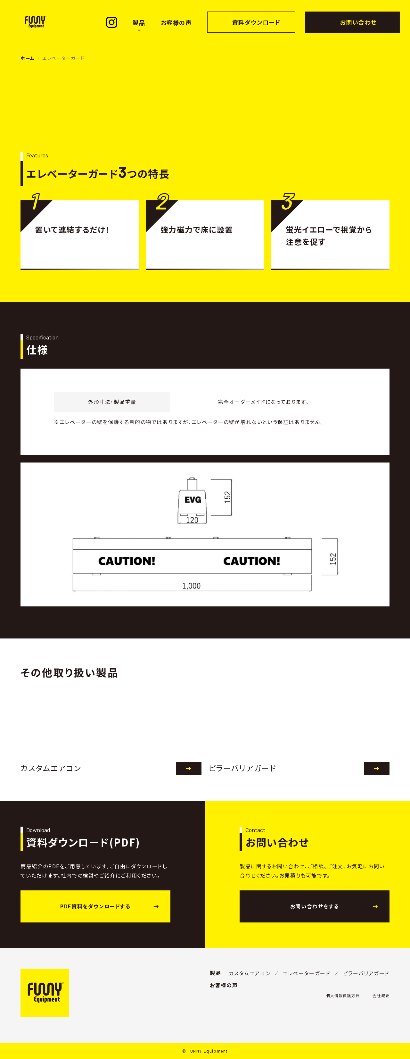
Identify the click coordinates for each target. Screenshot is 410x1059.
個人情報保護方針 (343, 995)
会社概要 (381, 995)
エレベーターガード (306, 973)
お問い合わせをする (314, 906)
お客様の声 (176, 22)
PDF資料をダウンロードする (95, 906)
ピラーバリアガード (366, 973)
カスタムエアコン (249, 973)
